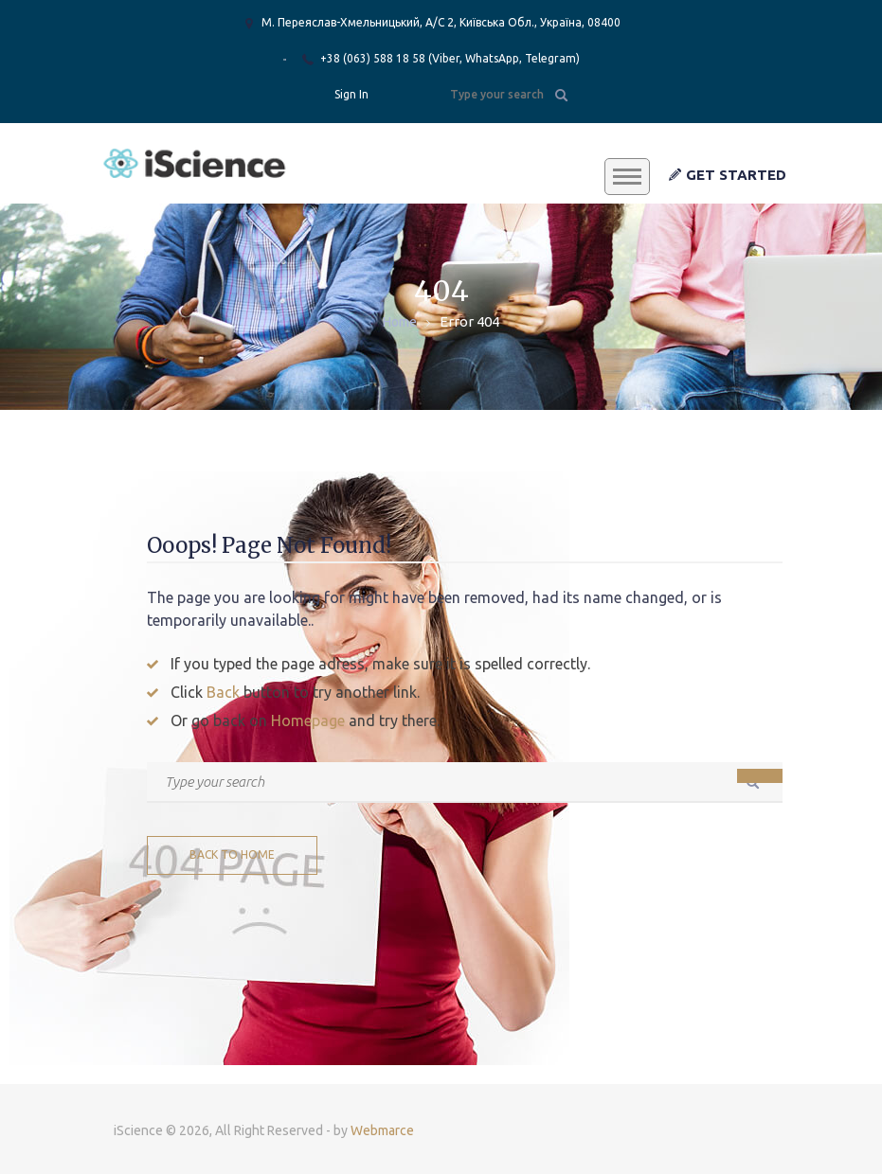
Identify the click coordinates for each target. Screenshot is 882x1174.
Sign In (351, 94)
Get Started (727, 175)
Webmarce (382, 1130)
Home (400, 321)
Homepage (308, 720)
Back (223, 692)
